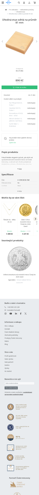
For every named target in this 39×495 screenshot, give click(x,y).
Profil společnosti (10, 356)
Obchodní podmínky (11, 335)
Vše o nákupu (9, 326)
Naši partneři (9, 362)
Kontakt (7, 329)
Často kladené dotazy (12, 332)
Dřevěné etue (20, 12)
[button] (4, 41)
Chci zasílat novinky (11, 388)
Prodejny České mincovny (13, 338)
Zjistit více (12, 143)
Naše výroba (9, 359)
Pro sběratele (13, 10)
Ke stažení (8, 371)
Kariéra (7, 365)
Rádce (7, 341)
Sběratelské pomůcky (27, 10)
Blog (6, 344)
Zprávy (7, 368)
